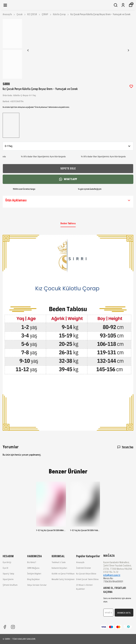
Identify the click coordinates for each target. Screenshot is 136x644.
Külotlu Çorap (59, 14)
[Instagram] (13, 627)
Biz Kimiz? (31, 562)
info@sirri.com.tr (111, 575)
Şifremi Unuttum (10, 585)
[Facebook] (5, 627)
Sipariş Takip (8, 573)
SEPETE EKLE (68, 168)
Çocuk (21, 14)
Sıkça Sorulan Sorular (37, 585)
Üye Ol (5, 568)
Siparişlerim (8, 579)
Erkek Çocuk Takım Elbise (87, 579)
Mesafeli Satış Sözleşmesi (63, 579)
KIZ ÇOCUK (33, 14)
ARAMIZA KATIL (124, 612)
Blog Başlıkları (33, 579)
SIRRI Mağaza (33, 568)
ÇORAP (47, 14)
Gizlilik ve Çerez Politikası (63, 573)
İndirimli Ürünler (83, 568)
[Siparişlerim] (123, 5)
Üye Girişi (7, 562)
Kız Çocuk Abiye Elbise (86, 573)
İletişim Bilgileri (34, 573)
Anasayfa (9, 14)
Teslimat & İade (59, 562)
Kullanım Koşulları (59, 568)
